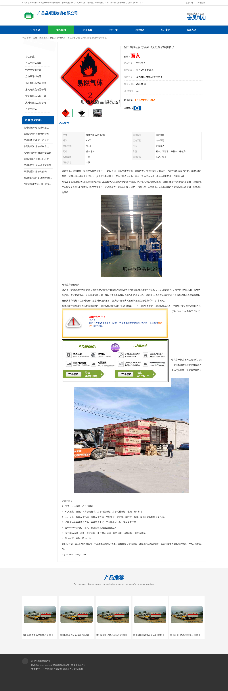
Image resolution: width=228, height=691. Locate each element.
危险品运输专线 (33, 63)
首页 (35, 38)
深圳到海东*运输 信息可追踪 (37, 165)
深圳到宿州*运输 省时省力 (36, 134)
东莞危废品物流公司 (35, 89)
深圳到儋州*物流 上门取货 (36, 140)
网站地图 (78, 669)
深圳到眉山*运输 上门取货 (36, 159)
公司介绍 (113, 30)
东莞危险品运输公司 (35, 96)
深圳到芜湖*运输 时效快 (35, 171)
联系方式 (191, 30)
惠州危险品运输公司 (35, 102)
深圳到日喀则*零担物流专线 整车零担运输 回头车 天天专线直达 (38, 178)
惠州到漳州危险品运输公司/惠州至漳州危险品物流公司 (196, 635)
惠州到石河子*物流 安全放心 (37, 153)
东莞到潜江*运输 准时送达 (36, 146)
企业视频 (87, 30)
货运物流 (29, 56)
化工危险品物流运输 (35, 83)
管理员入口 (68, 669)
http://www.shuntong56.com (74, 554)
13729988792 (145, 100)
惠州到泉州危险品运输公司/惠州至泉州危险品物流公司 (159, 635)
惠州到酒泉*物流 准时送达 (36, 128)
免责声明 (58, 669)
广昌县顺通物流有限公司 (62, 665)
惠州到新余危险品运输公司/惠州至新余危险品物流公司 (86, 635)
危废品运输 (31, 109)
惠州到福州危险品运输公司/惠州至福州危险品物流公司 (122, 635)
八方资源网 (47, 669)
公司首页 (35, 30)
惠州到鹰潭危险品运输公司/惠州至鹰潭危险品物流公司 (49, 635)
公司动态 (139, 30)
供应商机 (61, 30)
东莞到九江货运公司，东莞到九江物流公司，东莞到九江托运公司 (38, 184)
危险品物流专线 (33, 70)
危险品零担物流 (57, 38)
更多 (50, 120)
